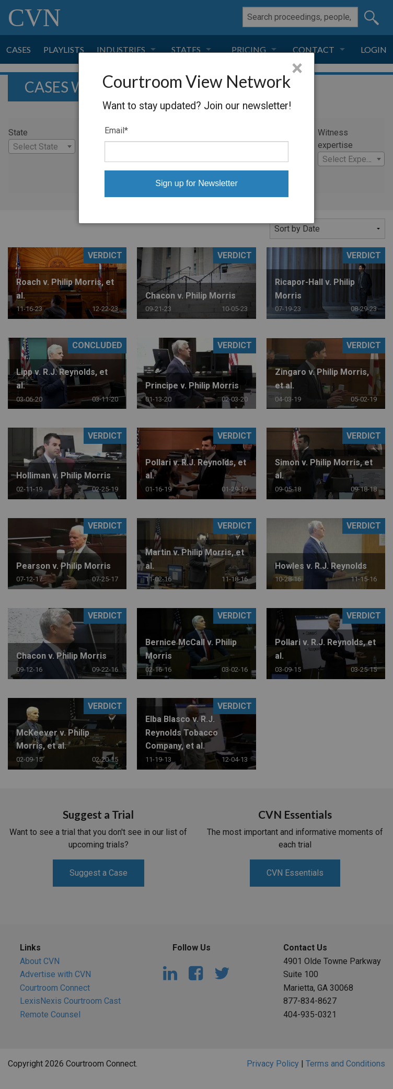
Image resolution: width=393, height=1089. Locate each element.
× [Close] (297, 68)
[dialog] (196, 138)
